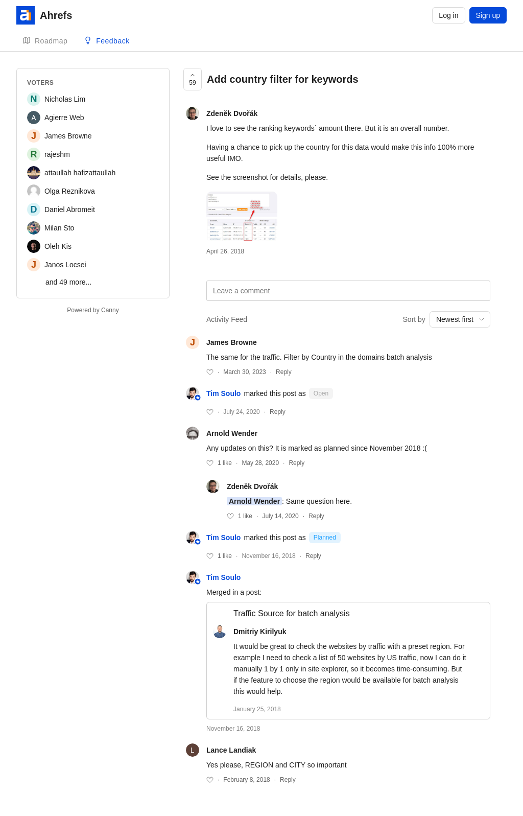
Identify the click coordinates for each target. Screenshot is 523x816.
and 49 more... (68, 282)
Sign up (488, 15)
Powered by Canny (92, 310)
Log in (448, 15)
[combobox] (460, 319)
